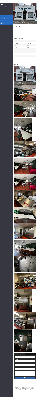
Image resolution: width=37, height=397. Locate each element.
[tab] (19, 354)
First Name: (16, 355)
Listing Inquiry (20, 353)
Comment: (16, 370)
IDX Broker (20, 391)
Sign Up (30, 353)
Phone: (15, 366)
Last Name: (16, 359)
